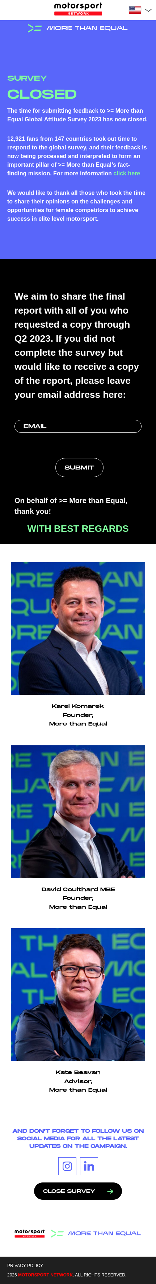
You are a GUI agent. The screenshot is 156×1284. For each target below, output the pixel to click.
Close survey (78, 1191)
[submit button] (79, 467)
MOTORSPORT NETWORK (45, 1275)
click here (126, 173)
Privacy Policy (25, 1265)
